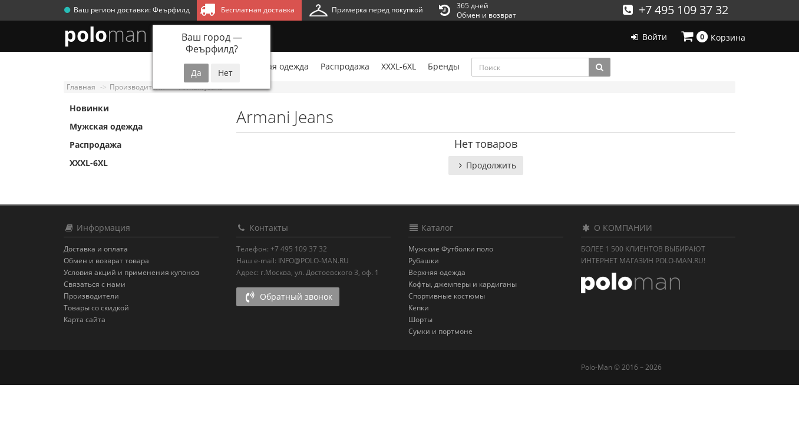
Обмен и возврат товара (106, 261)
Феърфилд (171, 10)
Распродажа (95, 144)
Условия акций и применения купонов (131, 272)
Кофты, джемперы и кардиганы (462, 284)
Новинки (89, 108)
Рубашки (423, 261)
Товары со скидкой (96, 308)
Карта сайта (84, 319)
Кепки (418, 308)
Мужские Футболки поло (450, 249)
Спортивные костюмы (446, 296)
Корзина (712, 36)
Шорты (420, 319)
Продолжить (485, 165)
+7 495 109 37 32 (675, 10)
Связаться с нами (95, 284)
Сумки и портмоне (440, 331)
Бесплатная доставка (247, 9)
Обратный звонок (287, 296)
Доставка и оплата (96, 249)
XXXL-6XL (89, 162)
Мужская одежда (106, 126)
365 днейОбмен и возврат (477, 10)
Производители (91, 296)
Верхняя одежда (436, 272)
